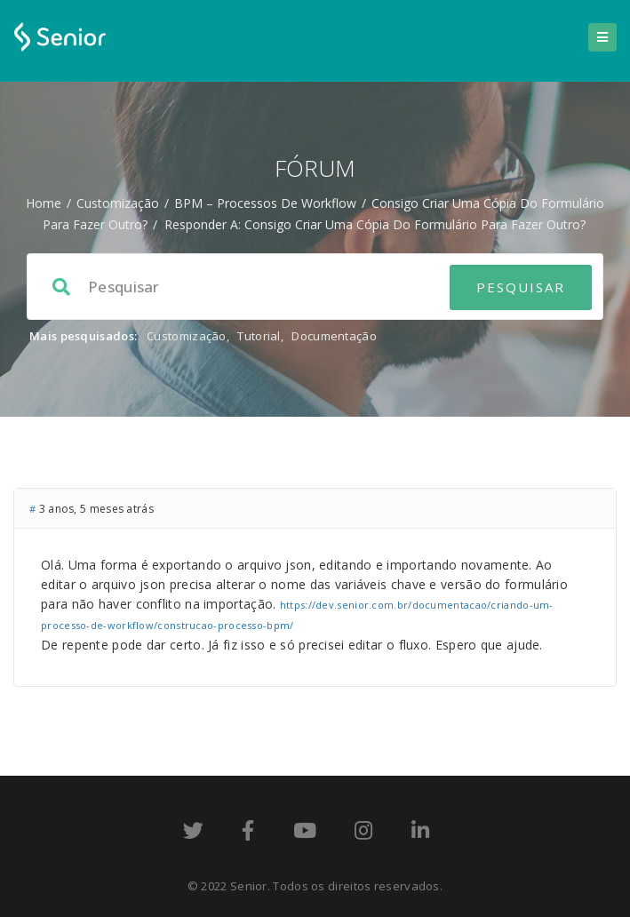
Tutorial (258, 336)
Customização (117, 203)
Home (43, 203)
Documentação (334, 336)
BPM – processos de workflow (265, 203)
